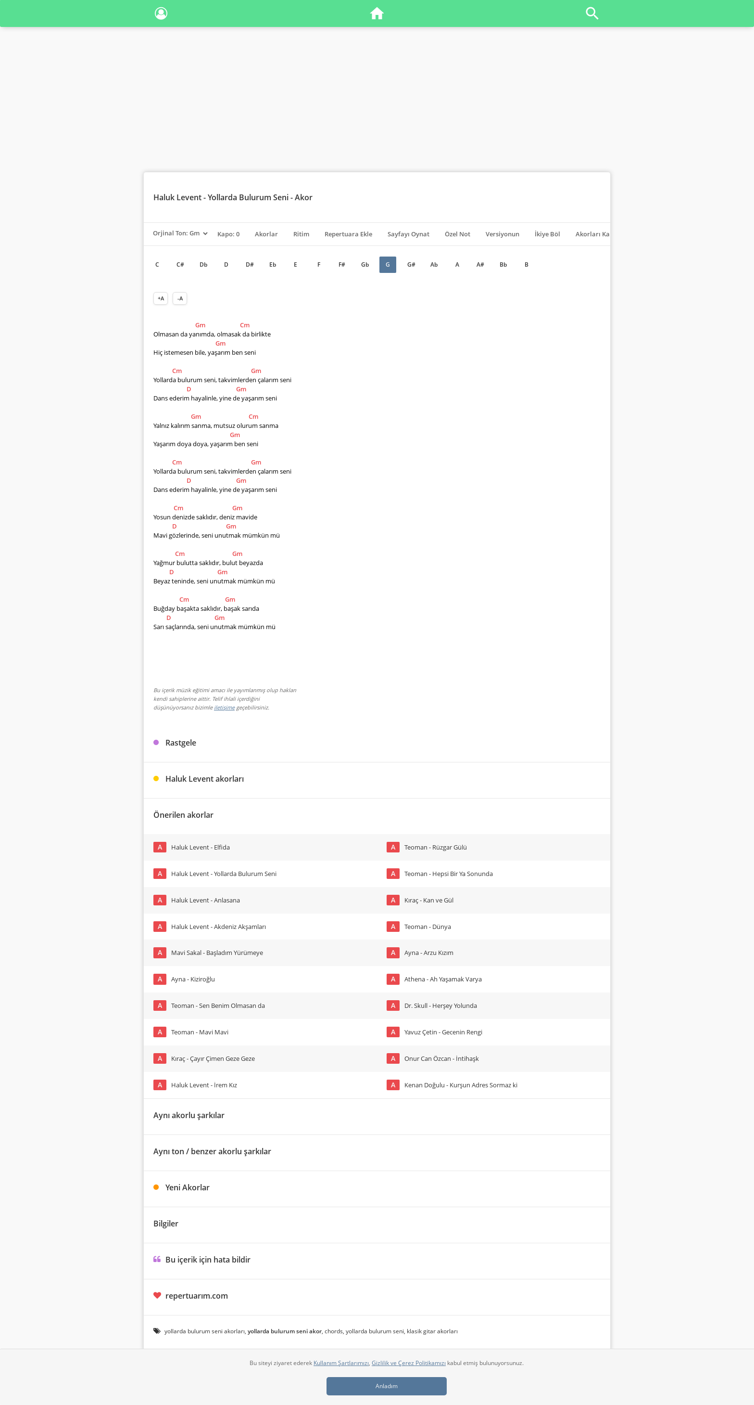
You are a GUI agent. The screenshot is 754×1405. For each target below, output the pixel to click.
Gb (365, 264)
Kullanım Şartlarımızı (341, 1363)
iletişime (224, 707)
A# (480, 264)
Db (203, 264)
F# (342, 264)
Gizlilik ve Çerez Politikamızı (409, 1363)
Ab (434, 264)
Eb (272, 264)
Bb (503, 264)
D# (250, 264)
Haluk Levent (177, 197)
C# (180, 264)
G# (411, 264)
